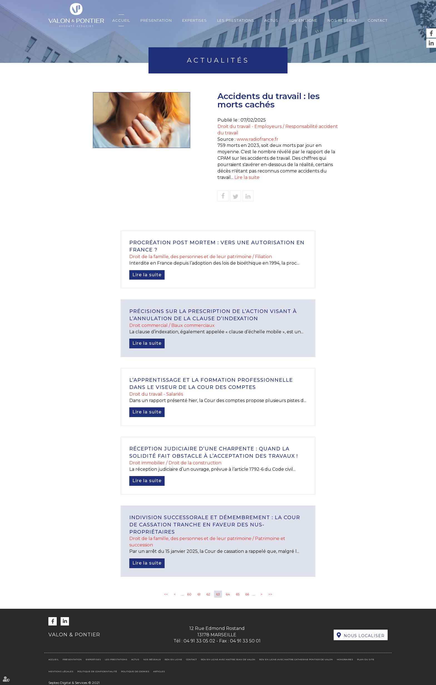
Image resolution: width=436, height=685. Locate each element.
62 (208, 594)
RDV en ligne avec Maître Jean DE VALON (228, 659)
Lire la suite (246, 177)
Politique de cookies (135, 671)
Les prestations (235, 20)
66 (247, 594)
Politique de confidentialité (97, 671)
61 (198, 594)
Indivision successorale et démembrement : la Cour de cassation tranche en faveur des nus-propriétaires (214, 524)
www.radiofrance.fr (257, 139)
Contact (378, 20)
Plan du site (365, 659)
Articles (159, 671)
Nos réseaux (342, 20)
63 (218, 594)
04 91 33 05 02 (199, 641)
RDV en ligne (303, 20)
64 (228, 594)
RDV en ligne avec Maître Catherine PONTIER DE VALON (296, 659)
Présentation (156, 20)
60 (189, 594)
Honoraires (345, 659)
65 (237, 594)
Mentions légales (60, 671)
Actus (271, 20)
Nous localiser (364, 635)
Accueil (121, 20)
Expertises (194, 20)
